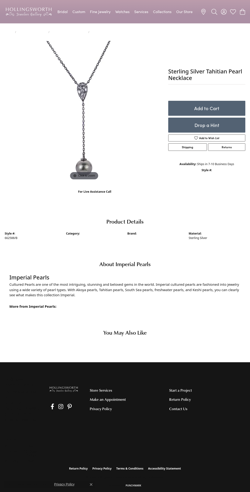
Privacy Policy (101, 408)
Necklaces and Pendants (32, 32)
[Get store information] (20, 420)
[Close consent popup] (91, 484)
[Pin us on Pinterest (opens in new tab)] (64, 406)
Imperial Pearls (137, 238)
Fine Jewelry (100, 11)
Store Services (101, 390)
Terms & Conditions (129, 468)
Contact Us (178, 408)
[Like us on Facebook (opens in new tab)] (50, 406)
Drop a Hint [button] (206, 125)
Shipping (187, 147)
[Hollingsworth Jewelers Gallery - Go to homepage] (64, 389)
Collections (162, 11)
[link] (204, 11)
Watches (122, 11)
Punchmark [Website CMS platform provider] (133, 485)
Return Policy (180, 399)
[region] (84, 111)
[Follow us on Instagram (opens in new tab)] (57, 406)
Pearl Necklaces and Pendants (69, 32)
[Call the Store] (18, 414)
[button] (214, 11)
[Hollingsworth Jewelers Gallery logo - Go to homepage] (28, 11)
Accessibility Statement (164, 468)
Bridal (62, 11)
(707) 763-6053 (95, 196)
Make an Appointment (108, 399)
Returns (227, 147)
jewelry (9, 32)
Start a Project (180, 390)
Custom (78, 11)
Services (141, 11)
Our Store (184, 11)
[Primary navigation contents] (125, 11)
